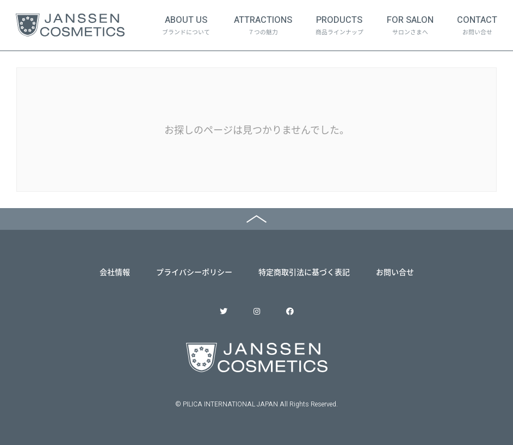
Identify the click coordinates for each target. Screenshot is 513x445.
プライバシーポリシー (194, 271)
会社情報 (115, 271)
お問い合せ (395, 271)
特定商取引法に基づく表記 (304, 271)
